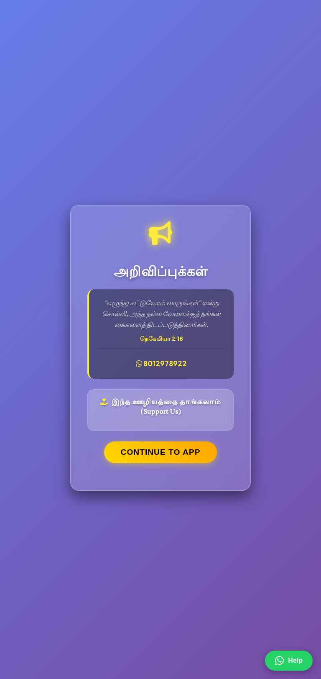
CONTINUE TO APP (161, 452)
